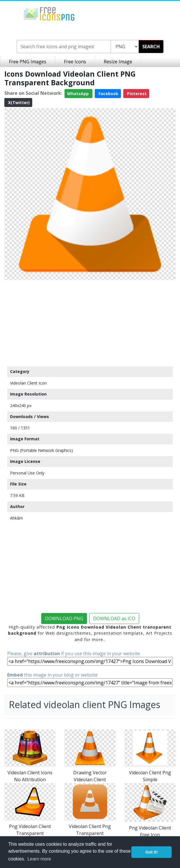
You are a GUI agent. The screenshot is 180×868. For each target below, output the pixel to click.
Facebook (107, 93)
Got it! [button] (151, 852)
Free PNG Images (27, 61)
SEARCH (151, 46)
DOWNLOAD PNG (64, 618)
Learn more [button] (39, 858)
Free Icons (75, 61)
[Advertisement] (90, 322)
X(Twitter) (18, 102)
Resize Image (118, 61)
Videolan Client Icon (28, 383)
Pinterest (136, 93)
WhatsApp (78, 93)
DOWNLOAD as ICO (114, 618)
